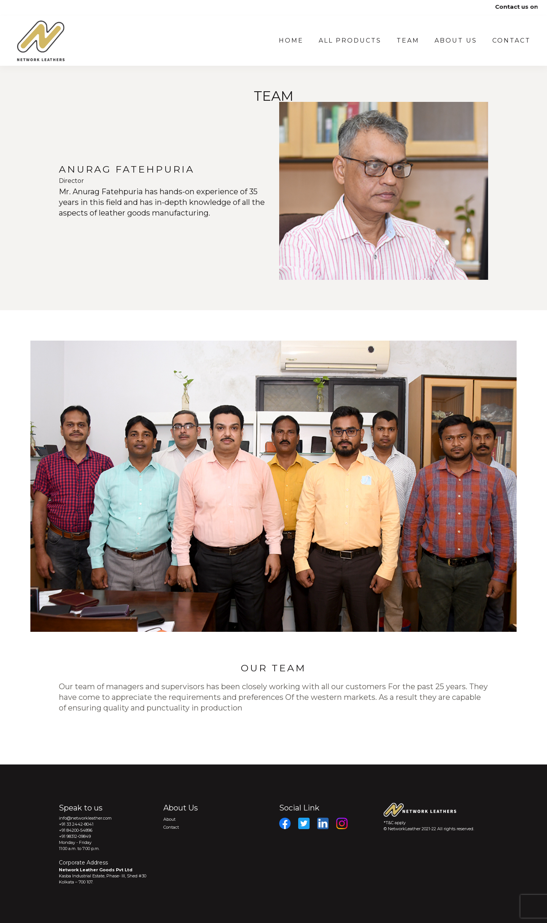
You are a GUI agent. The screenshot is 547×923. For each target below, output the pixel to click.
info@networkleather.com (85, 818)
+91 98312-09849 (75, 836)
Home (291, 40)
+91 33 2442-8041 (76, 824)
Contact (511, 40)
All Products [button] (350, 40)
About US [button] (456, 40)
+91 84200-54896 (75, 830)
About (169, 819)
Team (408, 40)
